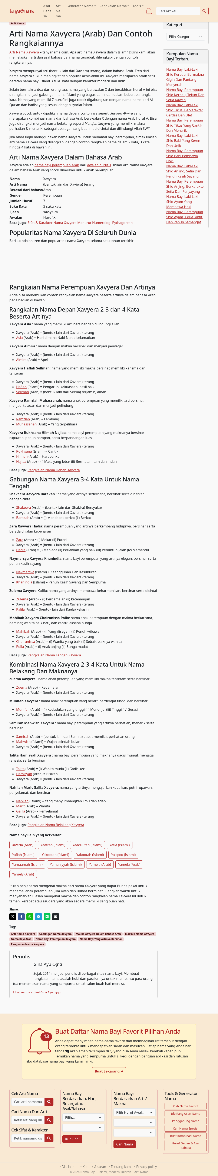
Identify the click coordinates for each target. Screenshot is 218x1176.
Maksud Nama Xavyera (139, 934)
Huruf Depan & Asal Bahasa (185, 1145)
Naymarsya (25, 572)
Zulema (22, 599)
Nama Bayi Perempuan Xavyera (56, 939)
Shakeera (23, 507)
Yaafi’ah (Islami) (53, 845)
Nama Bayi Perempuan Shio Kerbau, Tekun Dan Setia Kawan (185, 94)
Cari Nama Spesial (185, 1128)
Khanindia (24, 582)
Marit (20, 806)
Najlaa (21, 461)
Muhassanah (26, 424)
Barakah (22, 517)
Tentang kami (121, 1166)
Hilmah (22, 456)
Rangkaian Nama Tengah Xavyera (54, 655)
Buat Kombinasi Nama (185, 1136)
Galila (20, 811)
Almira (21, 359)
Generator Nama (80, 6)
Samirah (22, 736)
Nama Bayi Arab (21, 939)
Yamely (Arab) (23, 874)
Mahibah (23, 631)
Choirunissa (25, 641)
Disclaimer (70, 1166)
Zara (19, 539)
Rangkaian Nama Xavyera (27, 944)
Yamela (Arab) (100, 864)
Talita (20, 768)
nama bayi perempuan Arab (56, 165)
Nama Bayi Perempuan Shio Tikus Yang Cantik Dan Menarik (184, 125)
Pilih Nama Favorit (185, 1106)
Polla (20, 646)
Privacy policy (146, 1166)
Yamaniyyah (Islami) (66, 864)
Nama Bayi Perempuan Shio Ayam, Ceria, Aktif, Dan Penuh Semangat (184, 217)
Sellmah (22, 392)
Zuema (21, 687)
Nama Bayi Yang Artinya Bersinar (101, 939)
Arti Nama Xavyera (24, 52)
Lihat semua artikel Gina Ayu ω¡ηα (36, 992)
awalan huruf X (99, 165)
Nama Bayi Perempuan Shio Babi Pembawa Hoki (184, 155)
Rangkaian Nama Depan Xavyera (54, 470)
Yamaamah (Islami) (27, 864)
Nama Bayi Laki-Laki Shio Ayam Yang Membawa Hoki (182, 201)
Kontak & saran (94, 1166)
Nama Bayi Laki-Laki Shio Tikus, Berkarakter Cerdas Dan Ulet (184, 110)
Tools (137, 6)
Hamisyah (24, 774)
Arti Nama (59, 11)
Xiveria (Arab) (22, 845)
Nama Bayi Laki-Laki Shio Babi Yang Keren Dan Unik (183, 140)
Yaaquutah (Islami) (87, 845)
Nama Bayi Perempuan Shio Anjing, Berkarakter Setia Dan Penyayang (185, 186)
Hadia (21, 550)
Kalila (20, 609)
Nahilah (22, 801)
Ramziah (23, 419)
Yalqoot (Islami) (123, 854)
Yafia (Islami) (119, 845)
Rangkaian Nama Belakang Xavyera (56, 824)
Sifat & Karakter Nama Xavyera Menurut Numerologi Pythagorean (80, 222)
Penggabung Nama (185, 1121)
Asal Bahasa (47, 11)
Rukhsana (24, 451)
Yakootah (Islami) (55, 854)
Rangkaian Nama (113, 6)
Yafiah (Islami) (23, 854)
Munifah (23, 709)
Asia (19, 337)
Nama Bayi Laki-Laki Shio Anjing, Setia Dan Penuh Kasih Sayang (183, 171)
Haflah (21, 387)
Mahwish (23, 741)
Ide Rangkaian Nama (185, 1114)
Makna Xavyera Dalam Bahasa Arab (98, 934)
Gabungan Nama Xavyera (55, 934)
